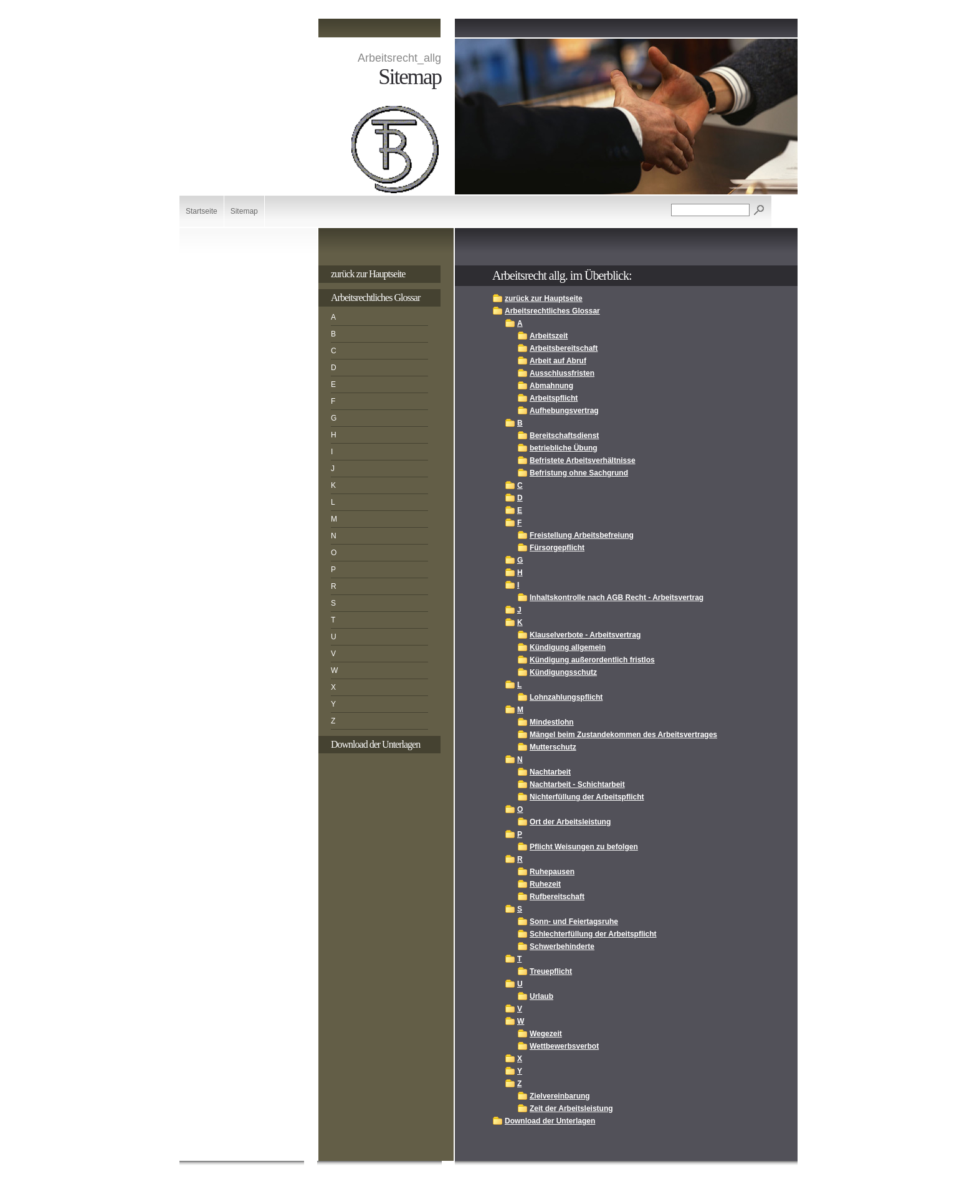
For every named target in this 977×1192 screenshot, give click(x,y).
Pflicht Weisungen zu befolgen (584, 846)
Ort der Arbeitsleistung (570, 822)
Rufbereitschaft (557, 896)
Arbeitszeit (549, 335)
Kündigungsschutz (563, 672)
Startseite (201, 211)
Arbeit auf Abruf (558, 360)
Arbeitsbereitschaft (564, 348)
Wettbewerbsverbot (564, 1046)
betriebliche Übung (564, 448)
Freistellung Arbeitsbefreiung (582, 535)
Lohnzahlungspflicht (566, 697)
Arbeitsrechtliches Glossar (375, 297)
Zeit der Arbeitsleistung (571, 1108)
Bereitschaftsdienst (564, 435)
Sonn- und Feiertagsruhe (574, 921)
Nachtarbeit (550, 772)
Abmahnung (551, 385)
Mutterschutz (553, 747)
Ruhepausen (552, 871)
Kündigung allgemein (568, 647)
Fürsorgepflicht (557, 547)
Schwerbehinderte (562, 946)
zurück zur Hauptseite (368, 274)
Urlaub (541, 996)
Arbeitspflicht (554, 398)
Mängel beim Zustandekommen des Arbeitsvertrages (623, 734)
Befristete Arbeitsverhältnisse (583, 460)
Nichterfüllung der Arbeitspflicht (587, 797)
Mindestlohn (552, 722)
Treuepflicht (551, 971)
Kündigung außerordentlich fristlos (592, 660)
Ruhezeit (545, 884)
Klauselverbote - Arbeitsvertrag (585, 635)
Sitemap (244, 211)
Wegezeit (546, 1033)
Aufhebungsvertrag (564, 410)
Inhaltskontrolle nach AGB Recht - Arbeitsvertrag (616, 597)
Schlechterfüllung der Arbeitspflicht (593, 934)
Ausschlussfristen (562, 373)
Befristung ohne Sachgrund (579, 473)
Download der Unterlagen (375, 744)
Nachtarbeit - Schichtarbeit (577, 784)
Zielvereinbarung (560, 1096)
